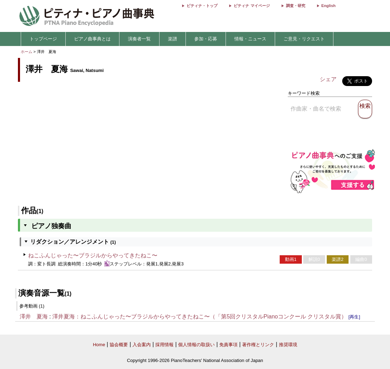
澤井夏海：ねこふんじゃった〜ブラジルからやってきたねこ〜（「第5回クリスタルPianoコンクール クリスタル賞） (199, 316)
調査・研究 (295, 6)
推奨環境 (288, 344)
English (328, 6)
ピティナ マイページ (251, 6)
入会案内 (141, 344)
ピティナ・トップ (202, 6)
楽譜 (172, 38)
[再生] (354, 316)
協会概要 (119, 344)
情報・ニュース (250, 38)
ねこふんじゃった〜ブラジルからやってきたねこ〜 (92, 255)
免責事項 (228, 344)
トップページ (43, 38)
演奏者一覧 (139, 38)
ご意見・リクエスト (304, 38)
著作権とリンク (258, 344)
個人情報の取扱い (196, 344)
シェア (328, 79)
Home (99, 344)
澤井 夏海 (34, 316)
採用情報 (164, 344)
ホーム (26, 52)
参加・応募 (205, 38)
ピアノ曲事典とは (92, 38)
